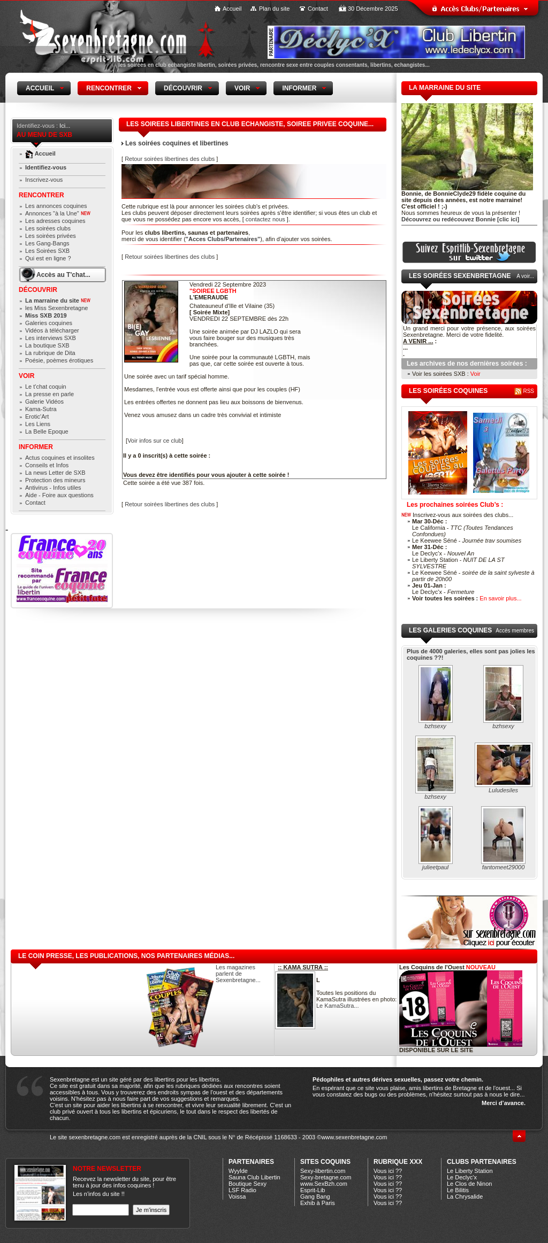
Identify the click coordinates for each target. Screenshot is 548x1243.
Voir (26, 376)
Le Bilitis (458, 1190)
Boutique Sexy (248, 1183)
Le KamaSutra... (337, 1005)
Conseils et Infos (46, 465)
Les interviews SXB (50, 338)
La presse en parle (49, 394)
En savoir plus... (500, 598)
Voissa (237, 1196)
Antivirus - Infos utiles (53, 487)
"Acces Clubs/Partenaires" (223, 239)
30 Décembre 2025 (373, 8)
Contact (318, 8)
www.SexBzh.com (323, 1183)
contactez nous (265, 219)
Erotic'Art (37, 416)
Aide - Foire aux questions (59, 495)
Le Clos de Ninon (469, 1183)
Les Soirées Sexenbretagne (460, 276)
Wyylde (238, 1171)
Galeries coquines (48, 323)
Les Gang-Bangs (47, 243)
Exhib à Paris (317, 1203)
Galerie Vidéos (44, 401)
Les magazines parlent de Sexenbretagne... (238, 973)
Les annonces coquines (56, 206)
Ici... (64, 125)
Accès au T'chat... (63, 275)
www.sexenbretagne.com (354, 1137)
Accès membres (515, 631)
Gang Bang (315, 1196)
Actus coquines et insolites (60, 457)
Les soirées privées (50, 236)
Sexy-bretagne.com (325, 1177)
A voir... (525, 276)
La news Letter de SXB (55, 472)
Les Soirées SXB (47, 251)
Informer (36, 447)
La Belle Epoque (46, 431)
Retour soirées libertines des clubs (170, 159)
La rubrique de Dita (50, 353)
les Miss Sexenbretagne (56, 308)
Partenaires (251, 1161)
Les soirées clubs (48, 228)
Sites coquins (325, 1161)
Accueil (232, 8)
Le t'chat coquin (45, 386)
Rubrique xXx (398, 1161)
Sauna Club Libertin (254, 1177)
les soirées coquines (448, 391)
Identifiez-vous (45, 167)
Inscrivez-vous (44, 179)
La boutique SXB (47, 345)
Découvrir (38, 290)
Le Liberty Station (470, 1171)
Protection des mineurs (55, 480)
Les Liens (37, 424)
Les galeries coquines (450, 630)
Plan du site (274, 8)
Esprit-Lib (312, 1190)
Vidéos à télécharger (52, 330)
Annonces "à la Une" (57, 213)
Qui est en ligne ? (48, 258)
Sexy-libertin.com (322, 1171)
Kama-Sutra (41, 409)
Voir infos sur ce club (154, 440)
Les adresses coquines (55, 221)
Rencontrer (41, 195)
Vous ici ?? (388, 1171)
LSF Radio (242, 1190)
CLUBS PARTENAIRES (481, 1161)
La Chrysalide (465, 1196)
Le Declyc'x (462, 1177)
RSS (524, 391)
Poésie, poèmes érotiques (59, 360)
